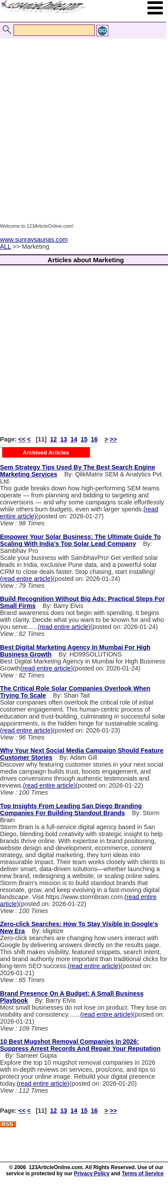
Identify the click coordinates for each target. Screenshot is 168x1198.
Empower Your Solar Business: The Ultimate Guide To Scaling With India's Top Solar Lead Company (80, 540)
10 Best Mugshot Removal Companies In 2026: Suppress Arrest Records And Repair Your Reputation (80, 1045)
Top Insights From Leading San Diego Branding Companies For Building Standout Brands (71, 809)
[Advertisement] (82, 123)
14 (74, 439)
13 (63, 439)
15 (84, 439)
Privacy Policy (92, 1173)
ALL (5, 246)
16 (94, 439)
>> (113, 439)
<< (21, 439)
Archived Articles (46, 452)
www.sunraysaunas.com (34, 239)
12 (53, 439)
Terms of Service (143, 1173)
